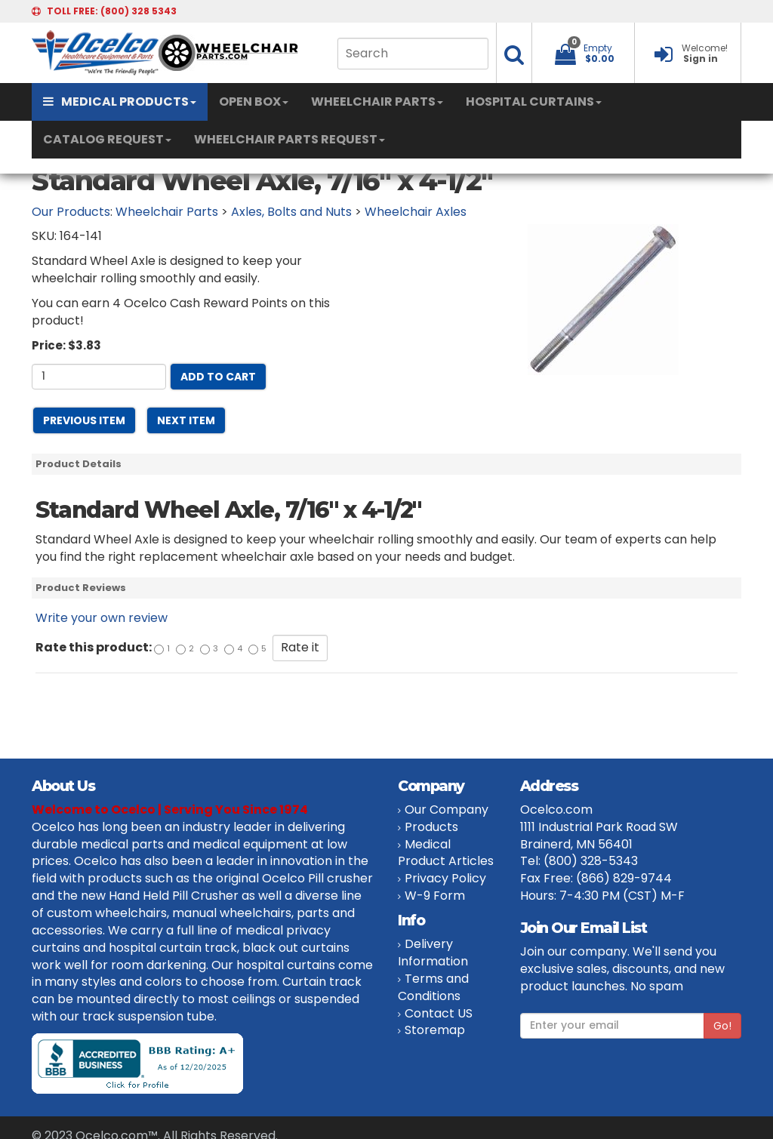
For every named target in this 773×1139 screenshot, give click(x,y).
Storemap (435, 1030)
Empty (598, 48)
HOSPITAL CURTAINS (534, 101)
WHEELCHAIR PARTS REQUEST (289, 139)
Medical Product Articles (446, 853)
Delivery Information (433, 952)
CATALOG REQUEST (107, 139)
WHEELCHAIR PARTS (377, 101)
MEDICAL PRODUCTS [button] (119, 101)
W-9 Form (435, 895)
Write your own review (101, 617)
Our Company (446, 809)
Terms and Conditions (433, 987)
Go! (722, 1025)
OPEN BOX (253, 101)
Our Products (71, 211)
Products (431, 827)
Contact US (439, 1013)
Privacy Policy (445, 878)
